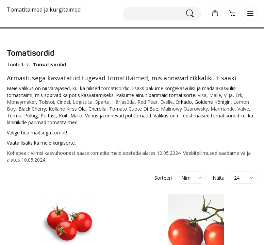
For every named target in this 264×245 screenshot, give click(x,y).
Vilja (228, 95)
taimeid (113, 153)
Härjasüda (123, 102)
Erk (238, 95)
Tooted (15, 64)
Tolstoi (46, 102)
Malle (215, 95)
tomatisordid (115, 88)
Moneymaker (21, 102)
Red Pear (147, 102)
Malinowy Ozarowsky (184, 108)
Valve (243, 108)
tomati (97, 153)
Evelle (166, 102)
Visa (202, 95)
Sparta (102, 102)
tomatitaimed (127, 78)
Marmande (223, 108)
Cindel (63, 102)
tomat (59, 132)
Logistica (83, 102)
